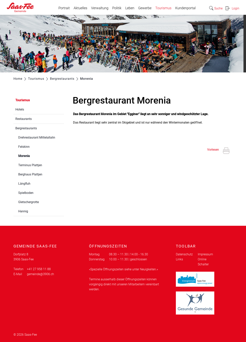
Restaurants (23, 119)
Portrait (64, 8)
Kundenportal (185, 8)
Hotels (19, 109)
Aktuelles (80, 8)
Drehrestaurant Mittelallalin (36, 137)
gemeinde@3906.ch (40, 274)
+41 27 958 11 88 (39, 269)
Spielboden (25, 193)
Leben (129, 8)
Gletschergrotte (28, 202)
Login (235, 8)
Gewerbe (144, 8)
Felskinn (24, 147)
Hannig (23, 211)
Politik (116, 8)
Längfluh (24, 183)
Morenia (33, 155)
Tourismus (163, 8)
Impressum (205, 254)
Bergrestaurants (26, 128)
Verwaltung (99, 8)
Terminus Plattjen (30, 165)
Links (179, 259)
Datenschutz (184, 254)
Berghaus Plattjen (30, 174)
